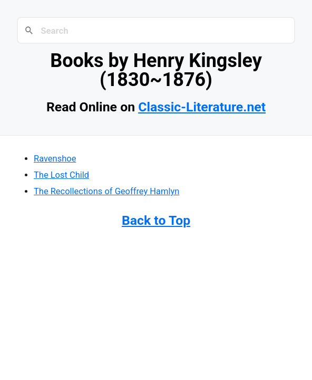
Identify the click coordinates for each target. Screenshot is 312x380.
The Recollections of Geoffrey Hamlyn (106, 191)
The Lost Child (61, 175)
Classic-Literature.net (202, 107)
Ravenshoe (55, 159)
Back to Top (156, 220)
